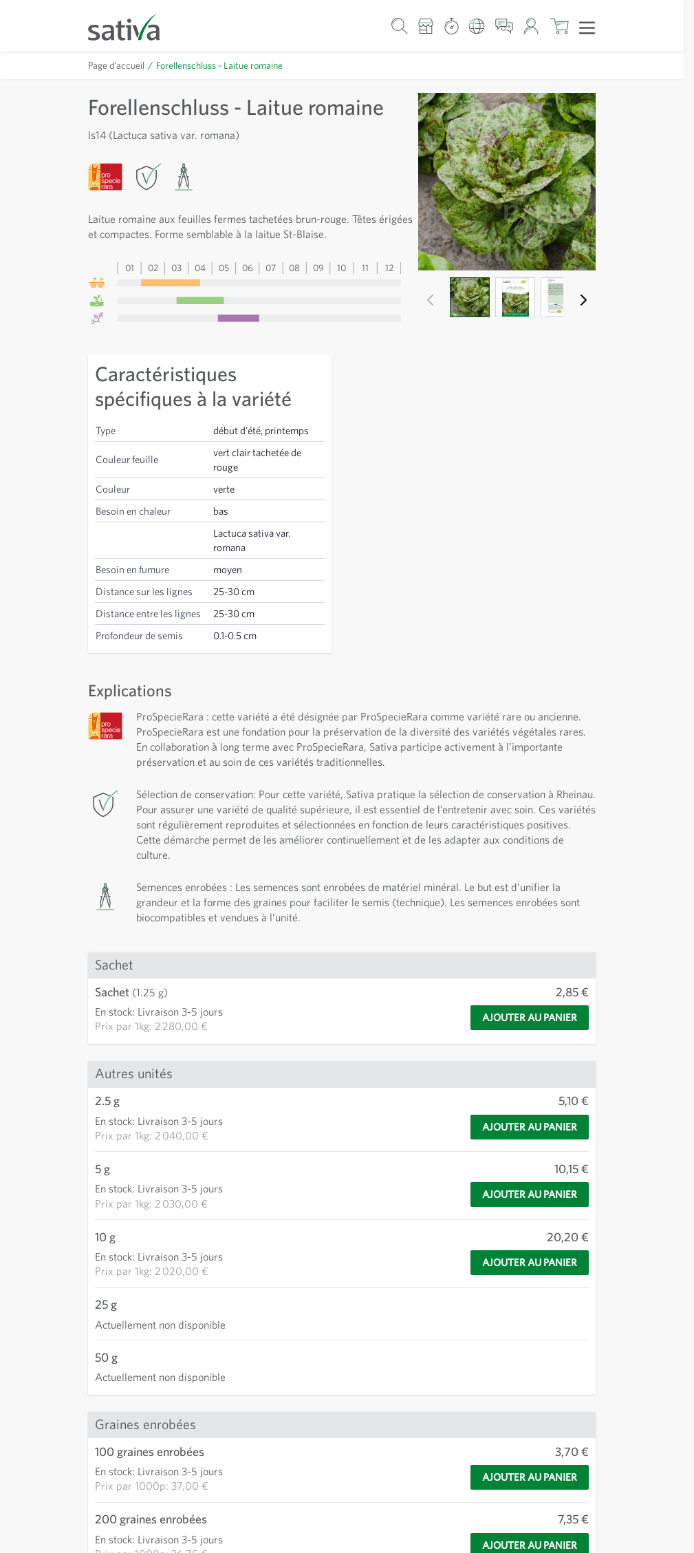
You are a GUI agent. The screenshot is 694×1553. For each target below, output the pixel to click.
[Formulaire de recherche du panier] (399, 25)
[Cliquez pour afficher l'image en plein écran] (507, 181)
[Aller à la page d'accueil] (132, 26)
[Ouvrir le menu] (587, 27)
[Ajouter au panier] (529, 1017)
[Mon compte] (531, 25)
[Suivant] (583, 300)
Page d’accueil (116, 65)
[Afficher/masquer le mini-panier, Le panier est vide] (559, 25)
